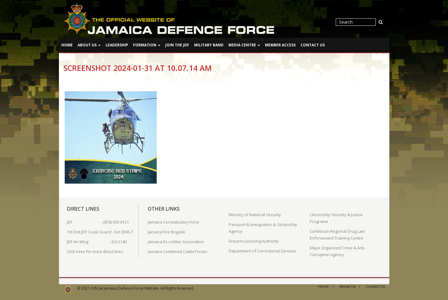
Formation (146, 45)
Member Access (280, 45)
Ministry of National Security (255, 214)
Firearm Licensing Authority (254, 241)
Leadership (116, 45)
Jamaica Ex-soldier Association (176, 241)
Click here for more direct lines (95, 251)
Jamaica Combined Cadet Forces (177, 251)
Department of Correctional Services (263, 250)
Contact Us (313, 45)
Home (67, 45)
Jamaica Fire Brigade (166, 231)
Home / (326, 284)
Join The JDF (177, 45)
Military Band (209, 45)
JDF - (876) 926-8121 (98, 221)
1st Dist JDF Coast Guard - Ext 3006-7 (100, 231)
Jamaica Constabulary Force (173, 221)
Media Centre (244, 45)
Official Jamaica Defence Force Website (125, 286)
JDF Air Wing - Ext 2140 (97, 241)
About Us (89, 45)
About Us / (349, 284)
